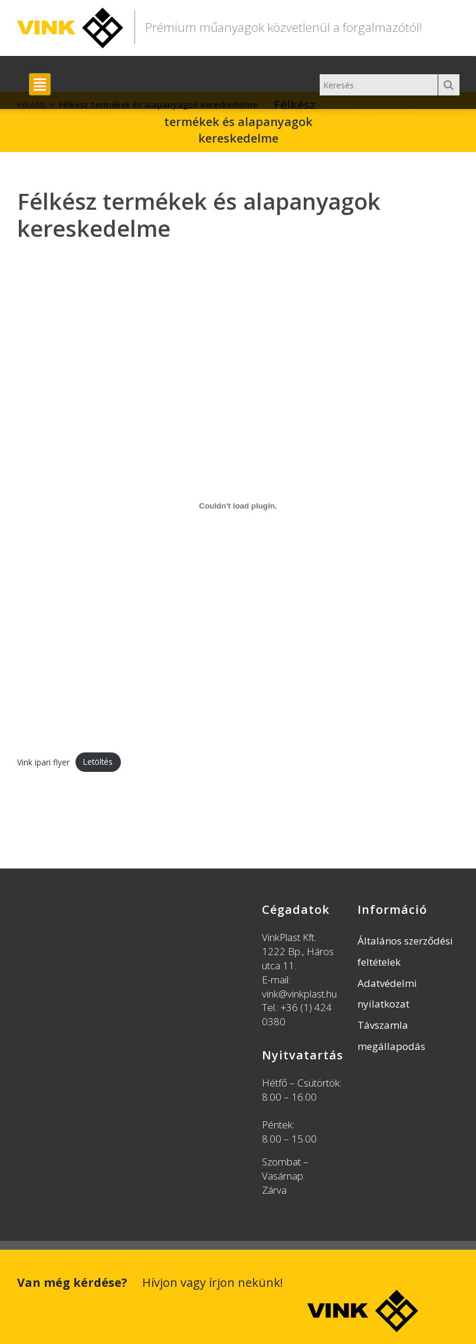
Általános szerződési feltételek (405, 951)
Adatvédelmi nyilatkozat (387, 993)
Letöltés (98, 761)
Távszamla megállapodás (391, 1035)
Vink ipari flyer (43, 761)
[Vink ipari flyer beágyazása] (238, 506)
